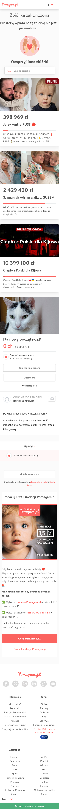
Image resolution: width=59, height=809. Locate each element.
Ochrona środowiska (44, 790)
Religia (44, 773)
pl (48, 4)
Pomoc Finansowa (15, 777)
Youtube (53, 682)
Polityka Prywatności (14, 712)
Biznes (44, 794)
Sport (15, 773)
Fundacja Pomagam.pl (44, 724)
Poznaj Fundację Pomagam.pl (29, 649)
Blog (44, 716)
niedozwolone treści (39, 482)
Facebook (6, 682)
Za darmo (44, 712)
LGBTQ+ (44, 756)
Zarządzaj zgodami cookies (15, 729)
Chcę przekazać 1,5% (29, 638)
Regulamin (14, 708)
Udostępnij (30, 377)
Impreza (44, 786)
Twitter (15, 682)
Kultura (15, 794)
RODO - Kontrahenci (15, 716)
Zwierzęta (15, 760)
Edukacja (44, 777)
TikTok (43, 682)
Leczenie (14, 756)
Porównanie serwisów (15, 724)
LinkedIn (34, 682)
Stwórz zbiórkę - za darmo (29, 806)
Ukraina (15, 769)
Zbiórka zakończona (29, 368)
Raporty (44, 708)
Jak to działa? (14, 704)
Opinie (44, 704)
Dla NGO (44, 720)
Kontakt (15, 720)
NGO (44, 769)
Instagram (25, 682)
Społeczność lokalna (15, 790)
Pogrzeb (15, 786)
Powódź (44, 760)
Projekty (14, 781)
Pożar (15, 765)
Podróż (44, 781)
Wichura (44, 765)
